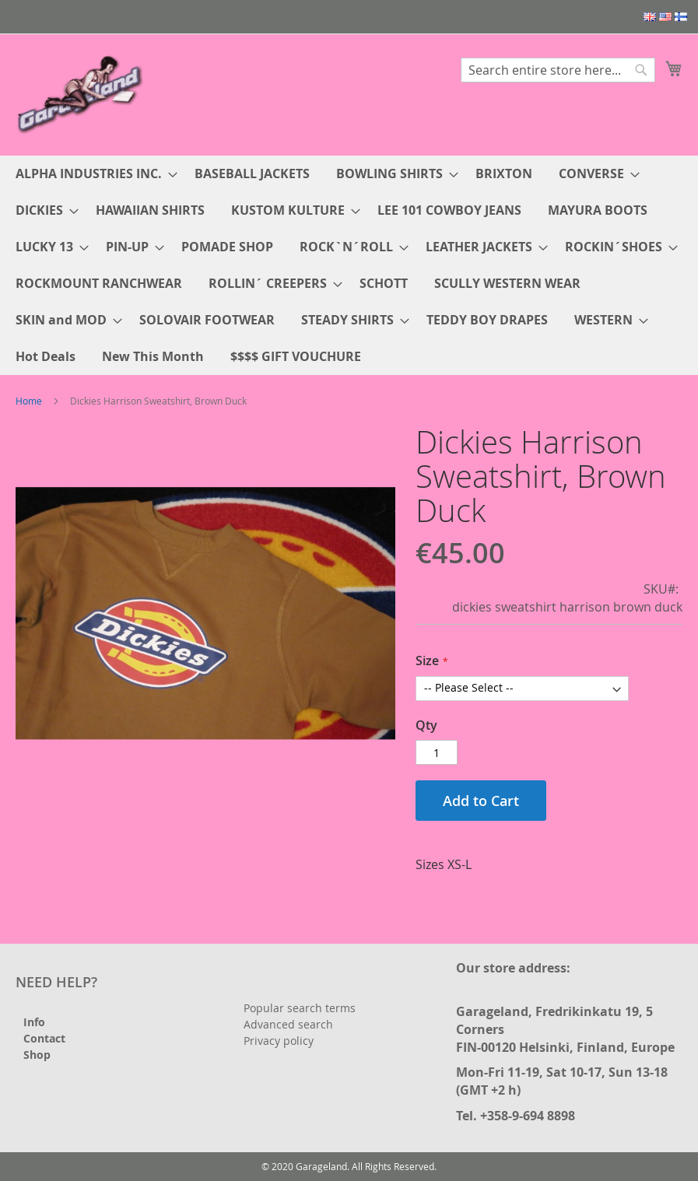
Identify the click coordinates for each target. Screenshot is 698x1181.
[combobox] (558, 70)
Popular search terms (300, 1008)
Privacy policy (279, 1040)
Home (29, 400)
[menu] (349, 265)
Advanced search (288, 1024)
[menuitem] (91, 174)
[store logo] (82, 93)
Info (34, 1022)
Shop (37, 1054)
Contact (44, 1038)
